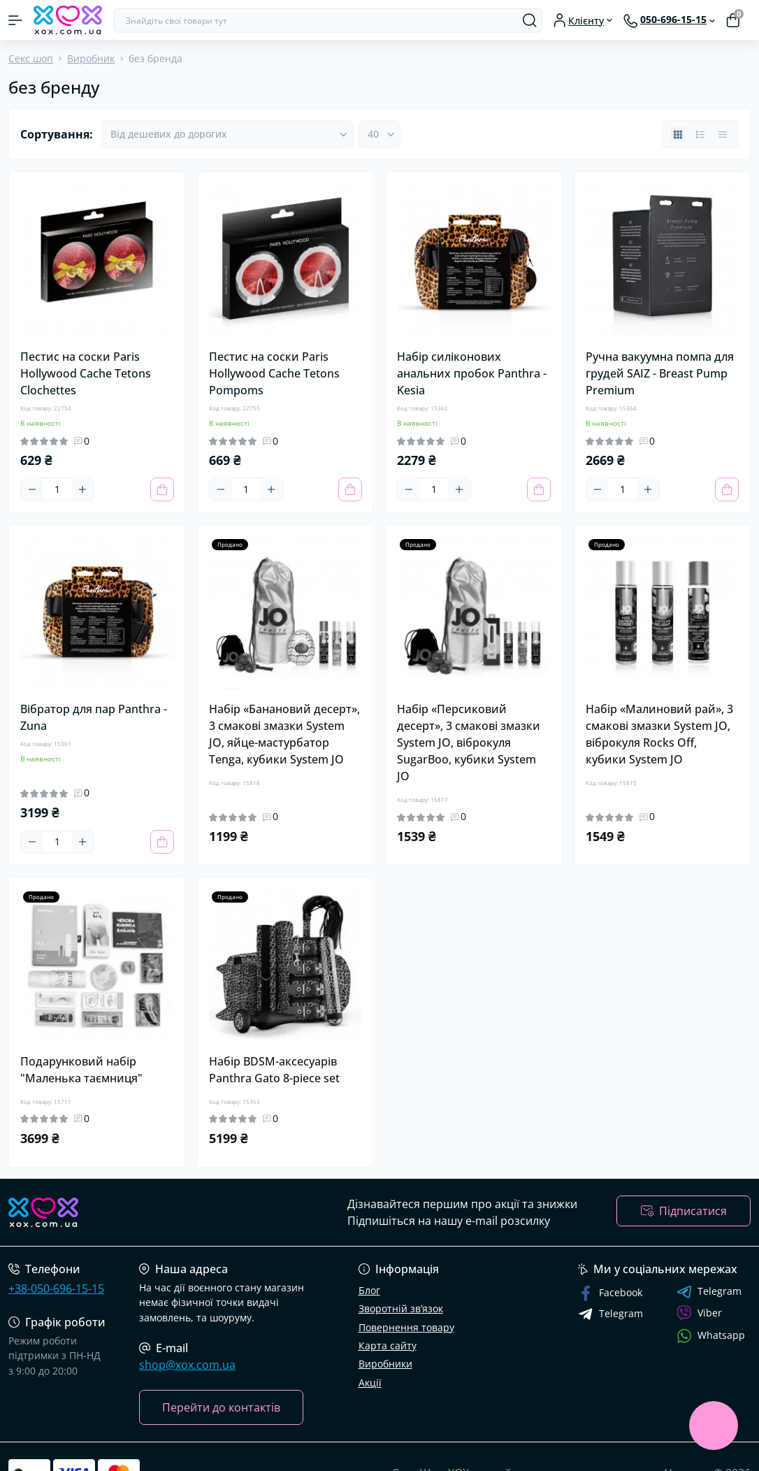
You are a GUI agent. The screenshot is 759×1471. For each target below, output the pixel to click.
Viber (699, 1313)
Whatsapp (711, 1335)
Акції (370, 1382)
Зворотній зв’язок (401, 1308)
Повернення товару (406, 1327)
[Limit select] (379, 134)
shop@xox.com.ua (187, 1364)
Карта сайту (388, 1345)
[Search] (530, 20)
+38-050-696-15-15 (56, 1288)
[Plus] (82, 489)
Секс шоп (30, 58)
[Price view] (723, 134)
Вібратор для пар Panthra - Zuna (93, 717)
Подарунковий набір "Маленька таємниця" (81, 1070)
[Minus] (32, 489)
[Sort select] (227, 134)
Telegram (709, 1292)
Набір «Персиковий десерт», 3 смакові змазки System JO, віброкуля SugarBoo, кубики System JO (468, 742)
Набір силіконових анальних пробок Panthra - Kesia (472, 373)
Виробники (385, 1363)
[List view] (700, 134)
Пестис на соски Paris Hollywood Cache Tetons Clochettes (85, 373)
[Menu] (15, 20)
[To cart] (162, 489)
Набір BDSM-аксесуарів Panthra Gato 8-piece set (274, 1070)
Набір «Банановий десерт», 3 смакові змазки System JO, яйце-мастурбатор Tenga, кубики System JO (284, 734)
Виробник (91, 58)
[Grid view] (678, 134)
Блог (369, 1290)
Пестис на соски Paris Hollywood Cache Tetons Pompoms (274, 373)
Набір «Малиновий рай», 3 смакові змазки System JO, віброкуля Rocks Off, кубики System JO (659, 734)
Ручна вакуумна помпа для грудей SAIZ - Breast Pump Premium (660, 373)
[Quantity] (57, 489)
